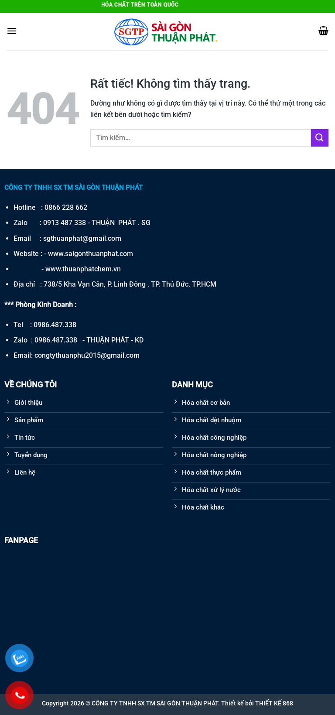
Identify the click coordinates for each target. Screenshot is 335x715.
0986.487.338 (55, 325)
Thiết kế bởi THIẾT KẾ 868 (257, 703)
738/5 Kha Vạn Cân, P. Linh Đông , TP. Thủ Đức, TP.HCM (130, 284)
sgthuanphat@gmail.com (82, 238)
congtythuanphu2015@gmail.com (87, 355)
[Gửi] (319, 137)
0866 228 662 (65, 207)
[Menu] (12, 30)
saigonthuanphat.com (99, 254)
